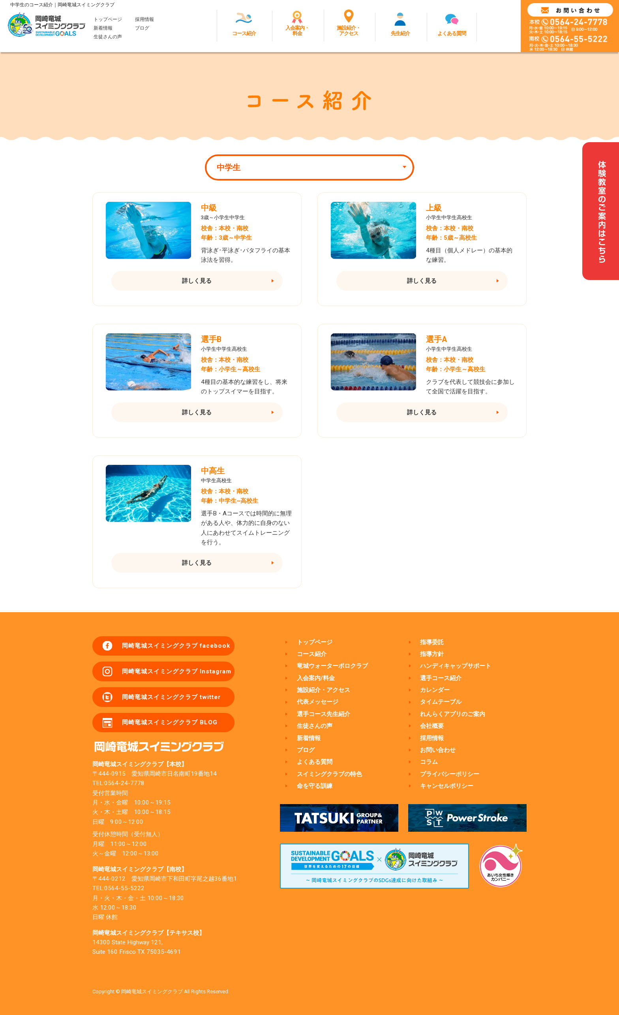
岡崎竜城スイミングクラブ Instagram (176, 671)
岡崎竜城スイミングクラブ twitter (171, 697)
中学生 (228, 167)
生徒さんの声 (108, 36)
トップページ (108, 19)
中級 (209, 207)
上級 (434, 207)
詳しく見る (197, 280)
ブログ (142, 28)
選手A (436, 339)
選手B (211, 339)
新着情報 (103, 28)
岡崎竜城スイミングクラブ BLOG (170, 722)
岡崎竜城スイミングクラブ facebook (176, 645)
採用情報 (144, 19)
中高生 (213, 471)
